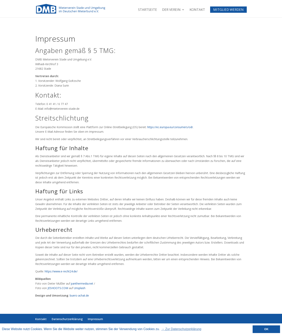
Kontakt (197, 10)
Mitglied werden (228, 9)
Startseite (147, 10)
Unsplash (79, 288)
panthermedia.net (82, 283)
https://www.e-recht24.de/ (61, 271)
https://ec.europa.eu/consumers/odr (170, 127)
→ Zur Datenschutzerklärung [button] (181, 329)
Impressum (95, 319)
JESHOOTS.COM (58, 288)
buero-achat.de (79, 295)
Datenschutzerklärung (67, 319)
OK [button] (266, 329)
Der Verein (171, 10)
